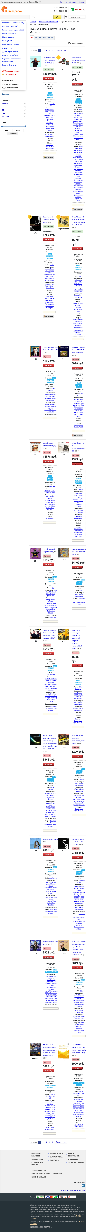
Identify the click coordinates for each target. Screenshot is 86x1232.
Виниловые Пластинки (36, 1155)
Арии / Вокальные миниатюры (78, 148)
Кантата (78, 154)
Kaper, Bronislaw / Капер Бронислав (49, 1109)
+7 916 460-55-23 (60, 11)
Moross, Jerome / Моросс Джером (50, 1117)
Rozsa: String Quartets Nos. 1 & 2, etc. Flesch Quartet (79, 551)
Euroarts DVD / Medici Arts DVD (50, 1096)
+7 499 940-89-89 (60, 8)
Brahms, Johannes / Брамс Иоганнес (51, 899)
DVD (44, 38)
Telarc (80, 276)
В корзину (48, 78)
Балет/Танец (78, 152)
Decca (80, 109)
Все (32, 37)
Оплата (81, 2)
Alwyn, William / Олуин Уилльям (50, 808)
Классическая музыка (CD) (13, 30)
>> (65, 50)
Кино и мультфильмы (10, 44)
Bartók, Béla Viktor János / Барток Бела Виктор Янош (51, 696)
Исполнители (7, 80)
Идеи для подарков (10, 88)
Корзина (80, 9)
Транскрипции (78, 195)
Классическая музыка (37, 1164)
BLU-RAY (50, 38)
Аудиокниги (7, 48)
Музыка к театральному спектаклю (78, 169)
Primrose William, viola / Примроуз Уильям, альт (50, 119)
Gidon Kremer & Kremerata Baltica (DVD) (48, 219)
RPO (53, 588)
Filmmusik (53, 617)
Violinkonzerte (49, 148)
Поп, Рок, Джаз (37, 1159)
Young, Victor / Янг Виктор (78, 410)
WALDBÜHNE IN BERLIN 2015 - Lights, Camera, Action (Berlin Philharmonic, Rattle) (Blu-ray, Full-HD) (50, 1050)
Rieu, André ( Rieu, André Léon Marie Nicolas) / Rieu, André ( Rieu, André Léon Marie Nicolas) (51, 998)
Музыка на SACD (9, 34)
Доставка (72, 2)
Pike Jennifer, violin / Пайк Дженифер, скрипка (78, 502)
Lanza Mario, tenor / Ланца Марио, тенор (50, 396)
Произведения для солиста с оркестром (78, 187)
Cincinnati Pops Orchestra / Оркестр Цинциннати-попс (78, 307)
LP (36, 38)
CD (40, 38)
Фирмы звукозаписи (10, 84)
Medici (52, 265)
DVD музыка (7, 41)
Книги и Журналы (9, 65)
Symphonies (49, 296)
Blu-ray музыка (8, 37)
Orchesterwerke (77, 319)
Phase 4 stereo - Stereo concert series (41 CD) (78, 60)
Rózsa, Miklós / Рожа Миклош (79, 407)
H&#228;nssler (51, 675)
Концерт (78, 156)
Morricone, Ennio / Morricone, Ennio (51, 978)
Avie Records (53, 878)
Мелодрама (78, 165)
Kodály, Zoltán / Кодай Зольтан (52, 699)
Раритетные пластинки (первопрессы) (11, 60)
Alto (81, 991)
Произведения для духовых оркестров (78, 182)
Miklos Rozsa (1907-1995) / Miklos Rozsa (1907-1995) (50, 126)
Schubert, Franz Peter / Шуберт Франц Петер (49, 286)
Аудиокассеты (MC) (10, 55)
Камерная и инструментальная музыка (51, 708)
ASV (81, 590)
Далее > (59, 50)
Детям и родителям (10, 52)
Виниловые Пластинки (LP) (13, 23)
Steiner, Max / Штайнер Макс (78, 414)
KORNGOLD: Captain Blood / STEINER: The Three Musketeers (78, 349)
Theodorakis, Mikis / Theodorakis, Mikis (51, 993)
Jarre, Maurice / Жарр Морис (49, 498)
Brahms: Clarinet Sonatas (51, 839)
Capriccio (52, 487)
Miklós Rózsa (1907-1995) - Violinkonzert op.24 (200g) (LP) (49, 60)
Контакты (63, 2)
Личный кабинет (76, 17)
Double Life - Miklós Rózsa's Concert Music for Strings (79, 841)
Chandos (80, 489)
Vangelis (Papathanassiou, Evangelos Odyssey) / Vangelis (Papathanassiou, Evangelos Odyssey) (50, 985)
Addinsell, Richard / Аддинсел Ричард (51, 607)
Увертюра (78, 197)
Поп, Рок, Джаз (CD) (10, 26)
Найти (57, 17)
